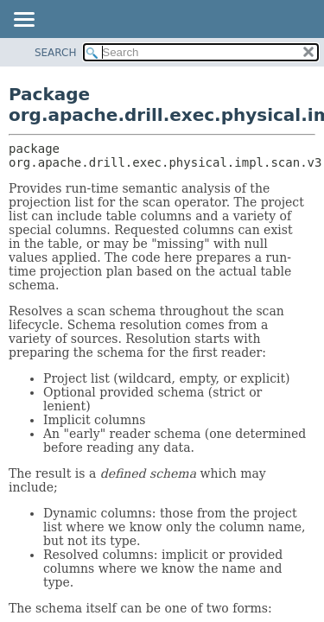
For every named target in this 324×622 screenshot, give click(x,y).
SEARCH (56, 53)
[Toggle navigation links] (23, 21)
